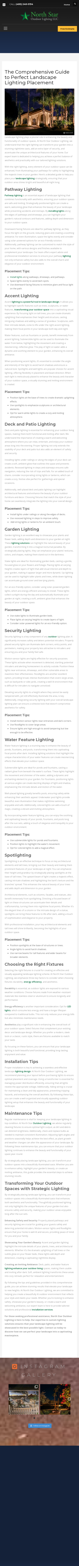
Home (67, 4)
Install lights (16, 277)
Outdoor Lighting (42, 1123)
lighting (67, 256)
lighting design (23, 1071)
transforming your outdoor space (31, 309)
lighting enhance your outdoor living (24, 1268)
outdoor (52, 636)
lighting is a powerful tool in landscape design (35, 301)
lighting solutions (20, 543)
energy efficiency (33, 981)
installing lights (56, 210)
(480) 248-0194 (24, 4)
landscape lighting (25, 178)
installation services (42, 1309)
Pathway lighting (13, 195)
